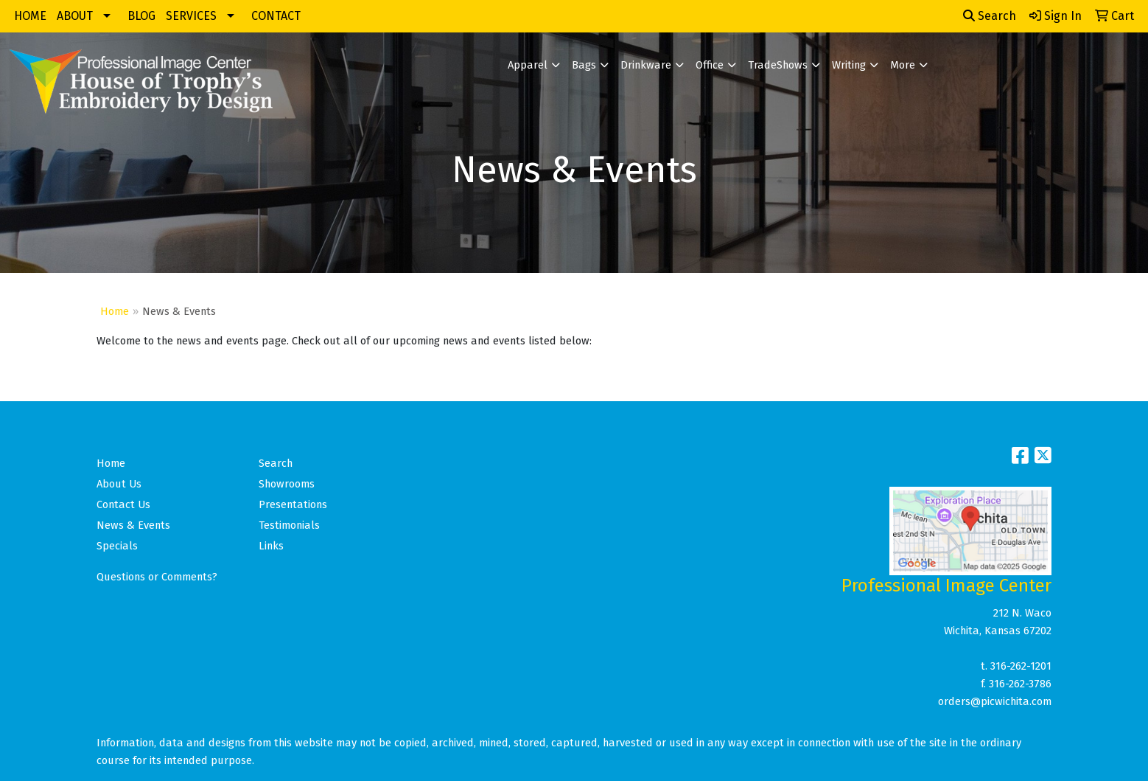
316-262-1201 (1020, 666)
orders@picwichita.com (994, 701)
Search (989, 16)
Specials (117, 545)
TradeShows (778, 65)
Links (271, 545)
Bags (584, 65)
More (902, 65)
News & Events (133, 525)
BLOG (141, 16)
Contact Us (123, 504)
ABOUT (75, 16)
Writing (849, 65)
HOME (30, 16)
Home (114, 311)
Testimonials (289, 525)
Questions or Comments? (157, 576)
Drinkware (645, 65)
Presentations (293, 504)
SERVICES (191, 16)
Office (710, 65)
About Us (119, 483)
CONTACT (276, 16)
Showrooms (287, 483)
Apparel (527, 65)
